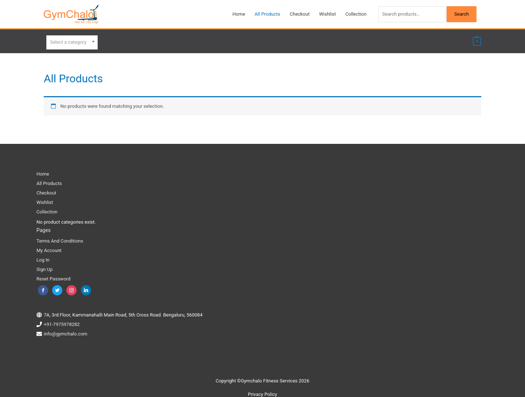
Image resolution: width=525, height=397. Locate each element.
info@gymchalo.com (65, 331)
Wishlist (44, 200)
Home (42, 172)
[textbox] (72, 41)
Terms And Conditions (59, 239)
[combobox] (72, 41)
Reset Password (53, 277)
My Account (49, 248)
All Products (49, 181)
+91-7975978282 (62, 322)
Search (461, 14)
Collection (47, 210)
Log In (43, 258)
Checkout (46, 191)
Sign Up (44, 267)
